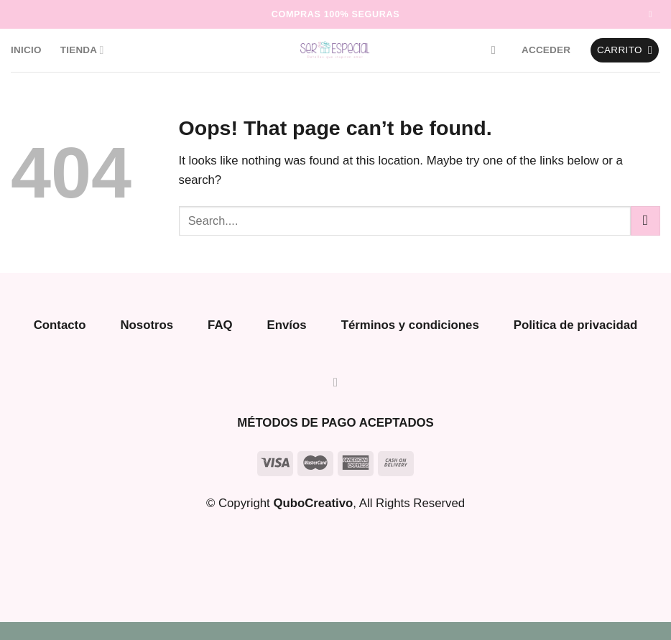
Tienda (82, 50)
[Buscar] (497, 50)
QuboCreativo (313, 503)
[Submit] (645, 221)
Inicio (26, 50)
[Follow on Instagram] (653, 14)
